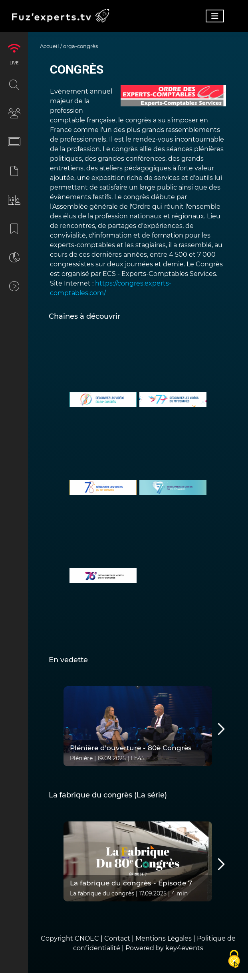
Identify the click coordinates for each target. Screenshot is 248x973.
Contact (118, 938)
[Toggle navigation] (215, 16)
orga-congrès (80, 46)
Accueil (49, 46)
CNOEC (87, 938)
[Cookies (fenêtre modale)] (234, 959)
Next (210, 729)
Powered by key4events (164, 948)
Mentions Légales (163, 938)
